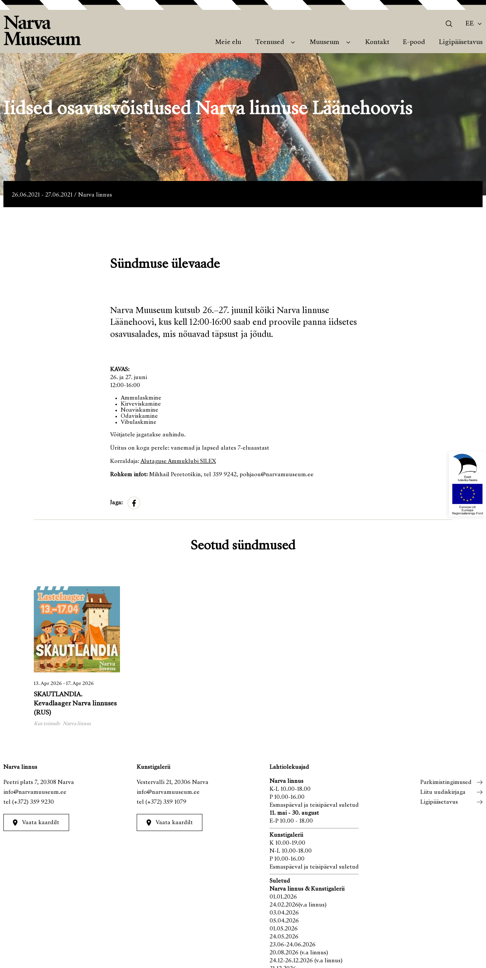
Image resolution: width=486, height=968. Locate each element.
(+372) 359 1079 (165, 802)
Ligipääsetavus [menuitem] (461, 42)
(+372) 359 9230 (33, 802)
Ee (469, 24)
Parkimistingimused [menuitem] (446, 782)
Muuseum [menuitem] (324, 42)
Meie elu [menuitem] (228, 42)
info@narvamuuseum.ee (34, 792)
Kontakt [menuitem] (377, 42)
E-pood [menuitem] (414, 42)
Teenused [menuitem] (269, 42)
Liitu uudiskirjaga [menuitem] (442, 792)
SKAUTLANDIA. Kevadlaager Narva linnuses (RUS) (75, 704)
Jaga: (116, 502)
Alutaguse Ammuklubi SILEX (178, 461)
